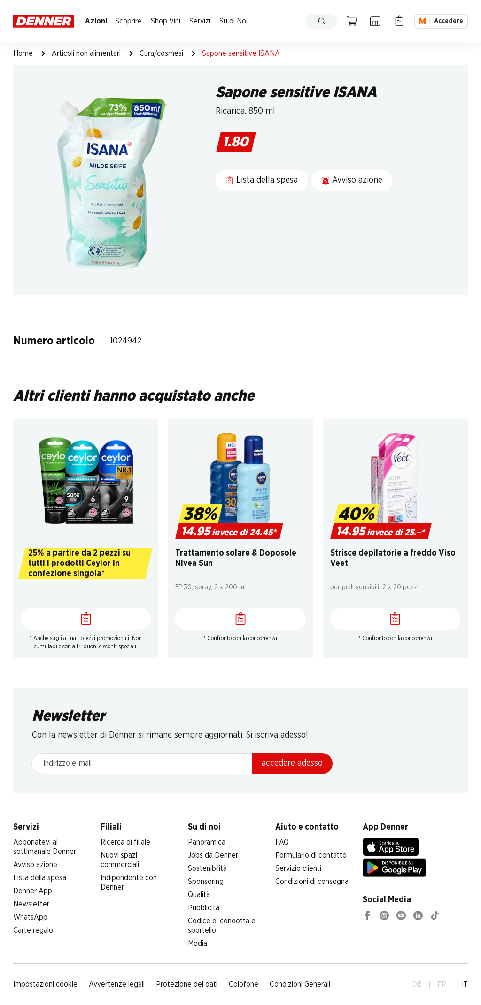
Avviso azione (35, 864)
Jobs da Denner (213, 855)
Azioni (96, 21)
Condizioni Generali (300, 984)
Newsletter (31, 904)
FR (441, 984)
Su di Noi (233, 21)
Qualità (199, 894)
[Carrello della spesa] (352, 21)
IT (465, 984)
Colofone (243, 984)
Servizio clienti (298, 868)
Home (23, 53)
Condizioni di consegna (312, 881)
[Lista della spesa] (399, 21)
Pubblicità (203, 908)
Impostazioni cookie (45, 984)
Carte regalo (33, 930)
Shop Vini (165, 21)
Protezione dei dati (186, 984)
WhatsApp (30, 917)
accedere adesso (292, 763)
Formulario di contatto (311, 855)
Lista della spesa (39, 878)
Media (197, 943)
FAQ (282, 842)
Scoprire (128, 21)
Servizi (199, 21)
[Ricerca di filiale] (375, 21)
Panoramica (206, 842)
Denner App (32, 891)
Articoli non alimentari (86, 53)
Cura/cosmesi (161, 53)
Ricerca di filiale (125, 842)
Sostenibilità (207, 868)
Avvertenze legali (117, 984)
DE (417, 984)
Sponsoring (206, 881)
